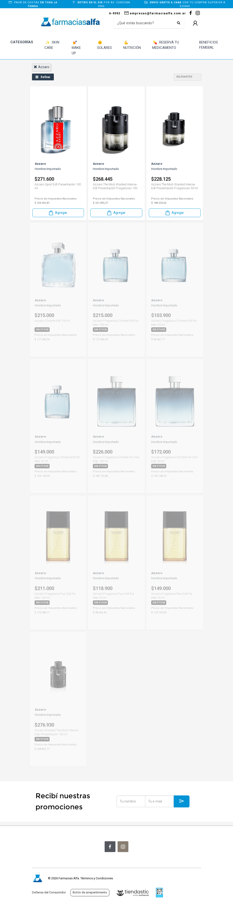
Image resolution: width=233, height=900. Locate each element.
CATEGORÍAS (21, 42)
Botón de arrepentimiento (90, 892)
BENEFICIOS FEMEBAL (208, 45)
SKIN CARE (51, 45)
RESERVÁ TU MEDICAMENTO (165, 45)
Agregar (57, 212)
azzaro (41, 67)
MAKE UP (76, 47)
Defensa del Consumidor (49, 892)
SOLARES (104, 45)
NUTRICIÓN (132, 45)
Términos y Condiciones (96, 878)
